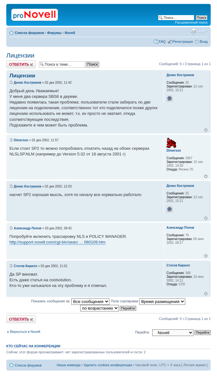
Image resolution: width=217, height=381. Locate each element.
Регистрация (183, 41)
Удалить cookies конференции (108, 365)
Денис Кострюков (28, 82)
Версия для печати (193, 31)
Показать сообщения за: (70, 301)
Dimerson (21, 140)
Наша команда (68, 365)
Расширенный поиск (191, 22)
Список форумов (29, 33)
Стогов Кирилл (25, 266)
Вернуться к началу (206, 130)
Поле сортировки (148, 301)
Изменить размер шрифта (203, 31)
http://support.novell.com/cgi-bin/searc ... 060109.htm (57, 242)
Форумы (54, 33)
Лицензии (20, 55)
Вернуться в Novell (25, 331)
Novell (70, 33)
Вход (204, 41)
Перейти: (142, 332)
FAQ (162, 41)
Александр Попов (28, 228)
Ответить (21, 64)
